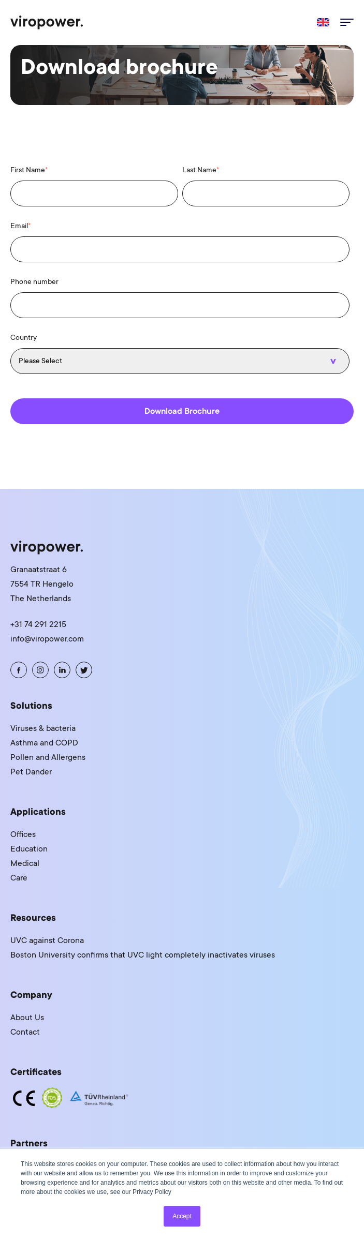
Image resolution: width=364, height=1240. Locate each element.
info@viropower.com (47, 639)
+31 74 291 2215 (38, 624)
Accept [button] (182, 1216)
